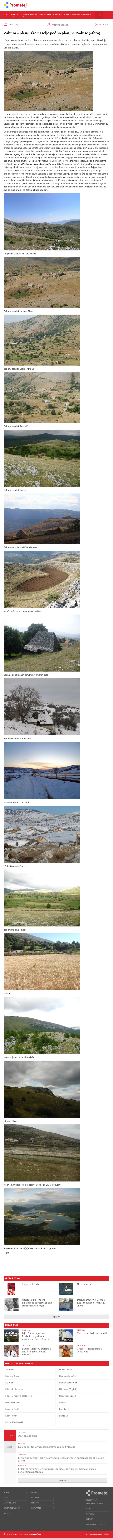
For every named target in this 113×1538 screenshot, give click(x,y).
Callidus (106, 1534)
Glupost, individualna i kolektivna (89, 1350)
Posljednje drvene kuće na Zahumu (39, 164)
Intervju (67, 15)
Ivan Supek (64, 1409)
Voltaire (62, 1402)
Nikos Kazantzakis (67, 1396)
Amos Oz (9, 1369)
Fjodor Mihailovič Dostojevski (18, 1396)
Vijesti (9, 1447)
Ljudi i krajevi (23, 15)
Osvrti (13, 15)
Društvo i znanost (38, 15)
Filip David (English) (68, 1389)
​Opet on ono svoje (27, 1436)
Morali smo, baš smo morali (92, 1333)
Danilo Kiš (63, 1416)
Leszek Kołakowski (14, 1422)
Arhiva (56, 1317)
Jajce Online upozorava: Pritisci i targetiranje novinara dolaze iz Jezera (35, 1336)
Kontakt (89, 1519)
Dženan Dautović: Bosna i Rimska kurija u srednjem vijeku (91, 1302)
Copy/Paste (86, 15)
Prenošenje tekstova (95, 1524)
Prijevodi (76, 15)
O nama (89, 1509)
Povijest (59, 15)
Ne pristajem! (84, 1284)
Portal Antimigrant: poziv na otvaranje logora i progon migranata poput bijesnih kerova (61, 1459)
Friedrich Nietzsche (14, 1389)
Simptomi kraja (30, 1284)
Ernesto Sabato (66, 1369)
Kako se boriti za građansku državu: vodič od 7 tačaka (46, 1447)
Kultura (50, 15)
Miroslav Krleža (12, 1376)
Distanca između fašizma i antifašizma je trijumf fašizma (36, 1351)
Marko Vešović (12, 1409)
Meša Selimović (12, 1402)
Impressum (90, 1514)
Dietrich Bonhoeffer (68, 1383)
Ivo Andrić (10, 1383)
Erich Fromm (11, 1416)
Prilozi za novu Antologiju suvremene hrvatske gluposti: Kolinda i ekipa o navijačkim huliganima (57, 1470)
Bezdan (10, 1435)
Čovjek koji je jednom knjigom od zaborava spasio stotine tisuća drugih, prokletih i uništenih (37, 1304)
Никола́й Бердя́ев (67, 1376)
